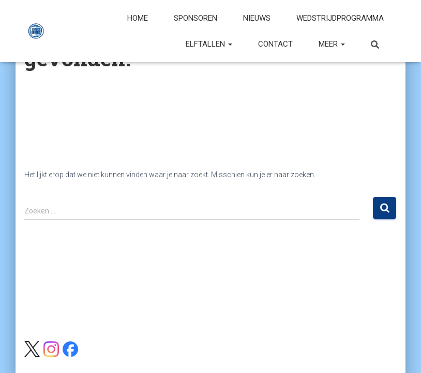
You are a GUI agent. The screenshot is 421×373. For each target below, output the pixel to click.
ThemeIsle (380, 350)
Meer (332, 44)
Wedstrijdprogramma (340, 18)
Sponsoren (195, 18)
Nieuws (256, 18)
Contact (275, 44)
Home (137, 18)
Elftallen (209, 44)
